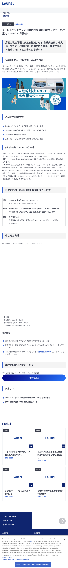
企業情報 (5, 533)
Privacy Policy (7, 557)
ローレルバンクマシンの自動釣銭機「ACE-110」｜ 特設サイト (28, 398)
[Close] (64, 539)
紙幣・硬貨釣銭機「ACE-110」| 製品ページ (21, 402)
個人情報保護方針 (44, 352)
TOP (62, 521)
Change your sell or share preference (15, 559)
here (31, 541)
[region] (34, 551)
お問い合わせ (34, 378)
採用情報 (37, 533)
